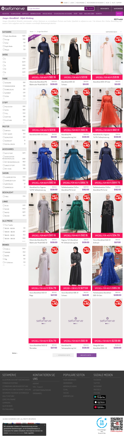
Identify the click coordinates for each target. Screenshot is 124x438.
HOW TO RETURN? (8, 396)
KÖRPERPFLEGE (68, 396)
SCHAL (65, 390)
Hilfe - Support (38, 387)
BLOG (107, 3)
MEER (80, 14)
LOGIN (72, 3)
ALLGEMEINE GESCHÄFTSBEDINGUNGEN (15, 380)
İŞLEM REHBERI (7, 406)
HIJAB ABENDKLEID (69, 380)
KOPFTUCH (25, 14)
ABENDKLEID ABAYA (70, 386)
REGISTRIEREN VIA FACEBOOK (95, 3)
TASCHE (66, 393)
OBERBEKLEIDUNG (35, 14)
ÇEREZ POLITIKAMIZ (8, 399)
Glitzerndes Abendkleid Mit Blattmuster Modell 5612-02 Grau (38, 242)
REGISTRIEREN (80, 3)
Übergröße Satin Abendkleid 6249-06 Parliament (100, 348)
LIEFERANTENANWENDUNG (42, 390)
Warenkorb (118, 8)
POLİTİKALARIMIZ (8, 409)
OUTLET (119, 14)
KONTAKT (36, 383)
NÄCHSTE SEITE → (86, 355)
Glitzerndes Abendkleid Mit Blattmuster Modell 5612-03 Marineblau (38, 84)
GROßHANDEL (37, 393)
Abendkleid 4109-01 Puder (101, 82)
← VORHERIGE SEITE (63, 355)
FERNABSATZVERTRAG (10, 383)
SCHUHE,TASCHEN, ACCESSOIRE (63, 14)
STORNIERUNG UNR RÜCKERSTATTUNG (15, 386)
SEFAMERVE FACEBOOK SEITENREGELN (15, 393)
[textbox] (53, 8)
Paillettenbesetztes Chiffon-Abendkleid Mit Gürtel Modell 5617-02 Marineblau (102, 190)
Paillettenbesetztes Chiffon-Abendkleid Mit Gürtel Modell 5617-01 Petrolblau (70, 190)
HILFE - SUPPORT (117, 3)
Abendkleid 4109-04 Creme (39, 134)
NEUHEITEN (5, 14)
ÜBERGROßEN (67, 383)
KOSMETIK (99, 14)
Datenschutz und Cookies (16, 433)
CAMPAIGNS (6, 403)
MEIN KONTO (105, 8)
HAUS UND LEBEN (89, 14)
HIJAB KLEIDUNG (15, 14)
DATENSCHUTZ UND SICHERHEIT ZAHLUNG (16, 390)
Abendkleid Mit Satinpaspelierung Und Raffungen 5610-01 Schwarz (70, 137)
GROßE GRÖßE (47, 14)
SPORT (75, 14)
